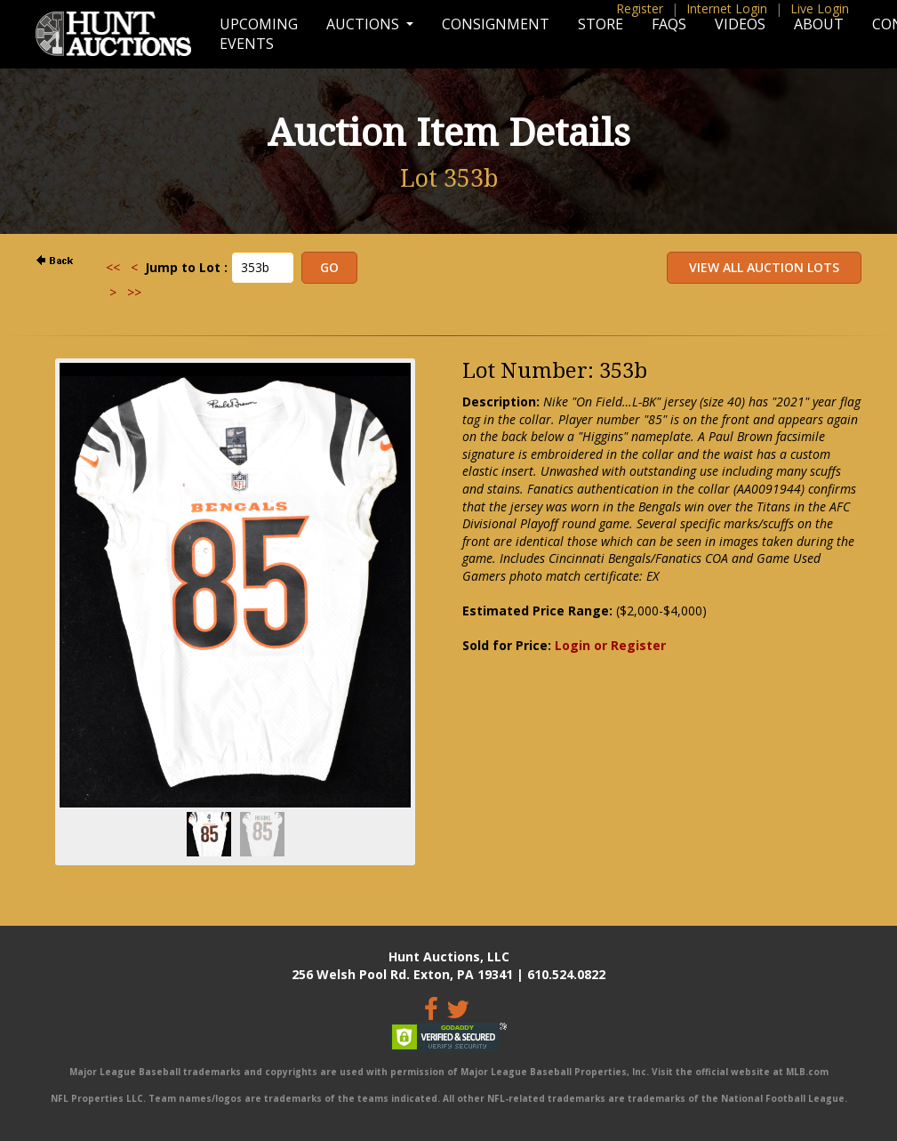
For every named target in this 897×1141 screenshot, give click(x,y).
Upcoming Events (259, 33)
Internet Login (726, 8)
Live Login (819, 8)
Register (639, 8)
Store (600, 24)
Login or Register (610, 645)
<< (113, 267)
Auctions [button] (364, 24)
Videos (740, 24)
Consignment (495, 24)
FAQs (669, 24)
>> (134, 292)
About (819, 24)
